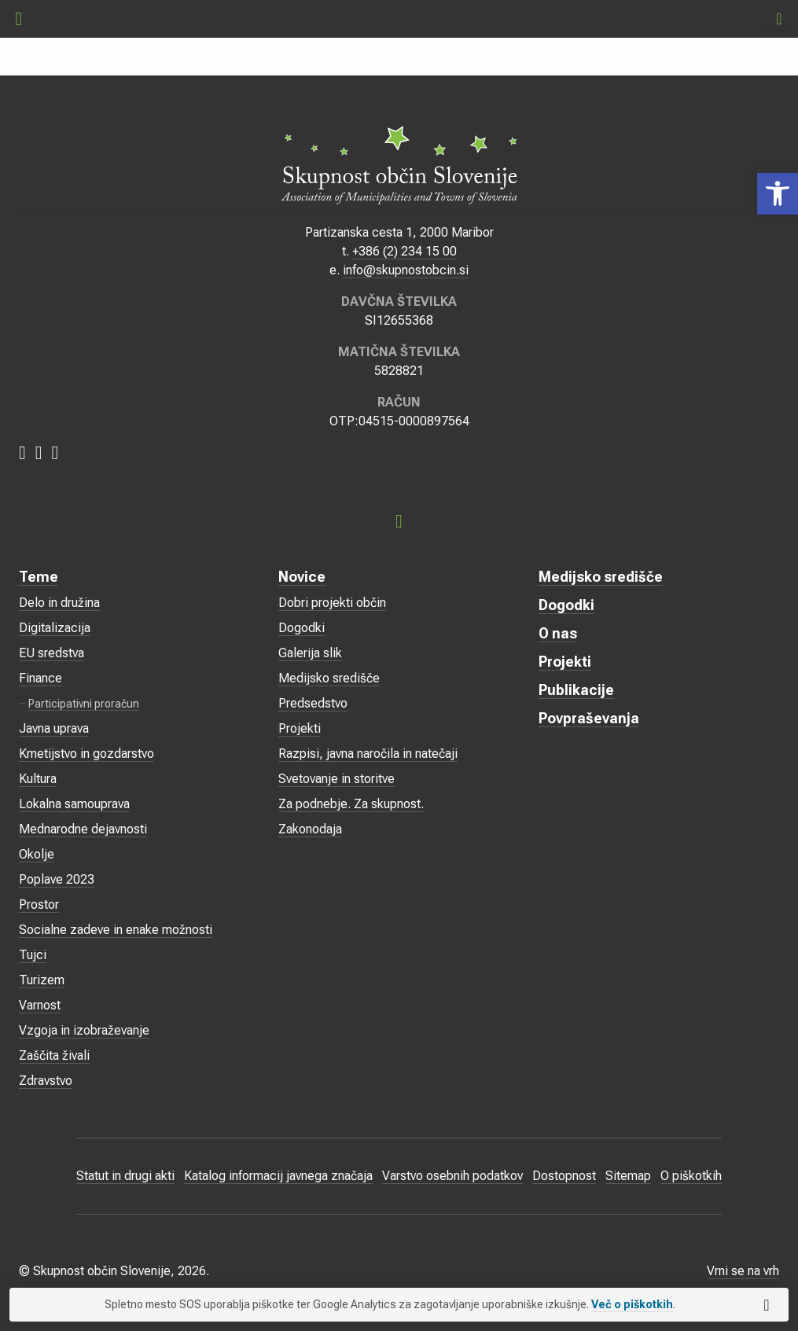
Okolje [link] (36, 854)
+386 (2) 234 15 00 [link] (404, 251)
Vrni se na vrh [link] (743, 1270)
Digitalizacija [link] (54, 627)
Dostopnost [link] (564, 1175)
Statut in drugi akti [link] (125, 1175)
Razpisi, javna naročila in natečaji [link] (368, 753)
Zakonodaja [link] (310, 829)
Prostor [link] (39, 904)
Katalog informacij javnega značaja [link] (278, 1175)
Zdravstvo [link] (45, 1080)
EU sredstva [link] (51, 652)
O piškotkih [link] (691, 1175)
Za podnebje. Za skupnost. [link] (351, 803)
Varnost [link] (40, 1005)
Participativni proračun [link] (83, 703)
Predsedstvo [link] (313, 703)
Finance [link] (40, 678)
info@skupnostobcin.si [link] (406, 270)
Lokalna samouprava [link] (74, 803)
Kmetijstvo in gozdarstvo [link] (86, 753)
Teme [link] (38, 576)
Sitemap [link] (628, 1175)
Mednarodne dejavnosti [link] (83, 829)
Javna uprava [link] (54, 728)
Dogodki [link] (301, 627)
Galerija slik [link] (310, 652)
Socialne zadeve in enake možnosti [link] (115, 929)
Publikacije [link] (576, 690)
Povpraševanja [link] (589, 718)
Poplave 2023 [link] (56, 879)
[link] (777, 194)
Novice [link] (301, 576)
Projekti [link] (299, 728)
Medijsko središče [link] (329, 678)
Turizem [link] (41, 980)
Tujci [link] (32, 954)
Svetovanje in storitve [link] (336, 778)
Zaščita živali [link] (54, 1055)
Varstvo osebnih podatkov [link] (452, 1175)
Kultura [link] (38, 778)
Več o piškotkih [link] (632, 1304)
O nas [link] (558, 633)
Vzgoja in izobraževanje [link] (84, 1030)
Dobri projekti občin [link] (332, 602)
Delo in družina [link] (59, 602)
